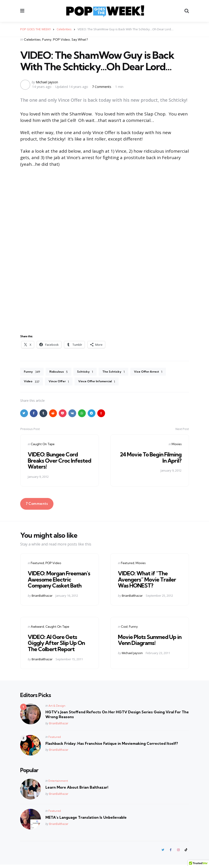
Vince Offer (61, 382)
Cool (124, 627)
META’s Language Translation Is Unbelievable (86, 818)
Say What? (80, 39)
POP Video (61, 39)
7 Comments (102, 86)
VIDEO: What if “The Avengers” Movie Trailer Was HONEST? (147, 580)
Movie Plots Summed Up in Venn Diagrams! (149, 640)
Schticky (88, 372)
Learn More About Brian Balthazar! (76, 788)
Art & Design (56, 706)
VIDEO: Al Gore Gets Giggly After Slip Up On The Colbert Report (56, 643)
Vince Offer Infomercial (102, 382)
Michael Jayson (47, 82)
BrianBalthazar (42, 596)
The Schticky (119, 372)
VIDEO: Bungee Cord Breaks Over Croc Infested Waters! (59, 461)
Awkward (37, 627)
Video (32, 382)
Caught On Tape (43, 445)
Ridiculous (60, 372)
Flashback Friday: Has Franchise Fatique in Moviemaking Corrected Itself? (111, 744)
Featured (37, 564)
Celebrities (32, 39)
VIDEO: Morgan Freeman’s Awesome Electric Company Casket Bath (59, 580)
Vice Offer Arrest (155, 372)
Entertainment (58, 781)
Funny (46, 39)
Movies (176, 445)
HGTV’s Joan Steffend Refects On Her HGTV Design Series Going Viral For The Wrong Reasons (117, 715)
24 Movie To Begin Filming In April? (150, 458)
